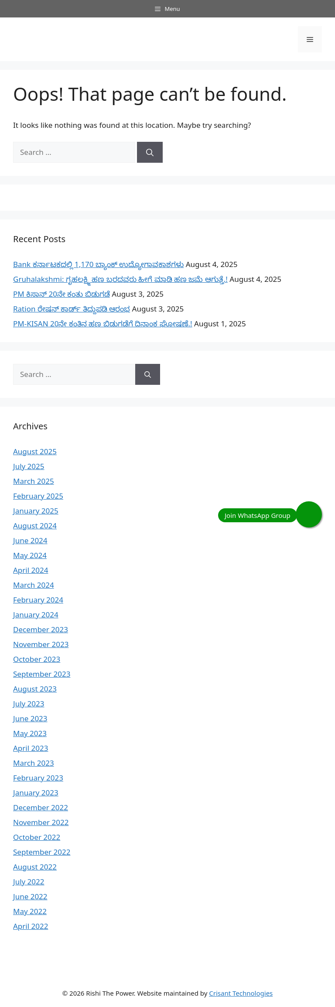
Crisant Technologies (241, 993)
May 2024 (30, 555)
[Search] (150, 152)
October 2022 (36, 837)
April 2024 (30, 570)
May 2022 (30, 911)
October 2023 (36, 659)
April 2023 (30, 748)
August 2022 (35, 867)
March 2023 (33, 763)
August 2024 (35, 526)
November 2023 (40, 644)
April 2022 (30, 926)
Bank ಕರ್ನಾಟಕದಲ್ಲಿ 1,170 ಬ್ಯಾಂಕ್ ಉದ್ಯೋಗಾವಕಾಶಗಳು (98, 264)
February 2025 (38, 496)
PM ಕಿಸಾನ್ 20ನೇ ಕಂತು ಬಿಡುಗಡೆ (61, 294)
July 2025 (28, 466)
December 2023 (40, 629)
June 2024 (30, 540)
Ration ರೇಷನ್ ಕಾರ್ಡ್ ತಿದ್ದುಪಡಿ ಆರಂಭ (71, 309)
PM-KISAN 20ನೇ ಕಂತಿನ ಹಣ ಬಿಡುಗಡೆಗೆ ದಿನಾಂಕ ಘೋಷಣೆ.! (102, 324)
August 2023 (35, 689)
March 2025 (33, 481)
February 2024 (38, 600)
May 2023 (30, 733)
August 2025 (35, 451)
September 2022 (41, 852)
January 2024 (35, 615)
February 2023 (38, 778)
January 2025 (35, 511)
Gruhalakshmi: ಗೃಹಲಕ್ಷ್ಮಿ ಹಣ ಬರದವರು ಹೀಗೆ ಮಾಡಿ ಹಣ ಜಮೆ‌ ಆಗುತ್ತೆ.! (120, 279)
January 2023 (35, 793)
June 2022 (30, 896)
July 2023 (28, 704)
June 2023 (30, 718)
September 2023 (41, 674)
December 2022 (40, 807)
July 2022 (28, 882)
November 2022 (40, 822)
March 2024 (33, 585)
